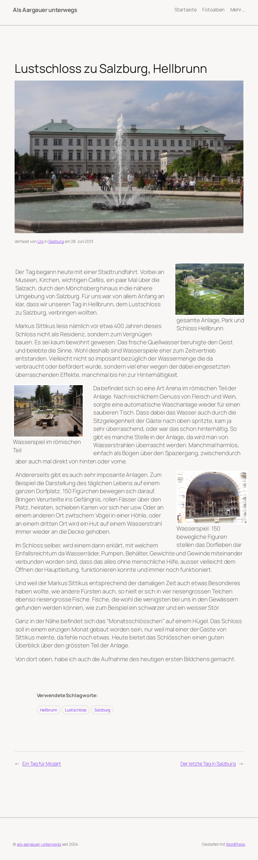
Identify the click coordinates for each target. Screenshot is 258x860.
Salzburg (56, 241)
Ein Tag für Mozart (41, 763)
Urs (40, 241)
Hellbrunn (48, 710)
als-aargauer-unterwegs (39, 844)
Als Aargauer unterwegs (45, 10)
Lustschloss (75, 710)
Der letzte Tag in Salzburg (208, 763)
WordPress (235, 844)
